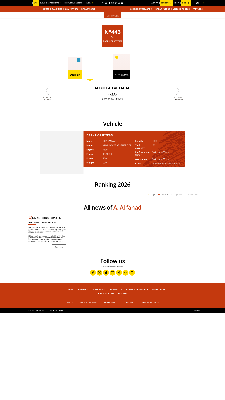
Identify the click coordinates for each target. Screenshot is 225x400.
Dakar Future (162, 9)
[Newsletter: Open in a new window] (119, 3)
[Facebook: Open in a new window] (103, 3)
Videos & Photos (181, 9)
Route (71, 376)
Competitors (166, 3)
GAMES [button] (88, 3)
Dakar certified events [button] (49, 3)
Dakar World (115, 376)
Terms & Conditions (88, 389)
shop (185, 3)
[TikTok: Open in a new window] (116, 3)
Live (35, 3)
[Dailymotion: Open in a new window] (109, 3)
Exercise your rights (150, 389)
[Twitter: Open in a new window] (106, 3)
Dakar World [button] (88, 9)
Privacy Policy (109, 389)
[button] (198, 3)
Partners (198, 9)
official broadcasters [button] (72, 3)
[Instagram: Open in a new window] (112, 3)
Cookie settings (55, 397)
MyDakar (154, 3)
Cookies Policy (128, 389)
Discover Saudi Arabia (140, 9)
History (69, 389)
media (176, 3)
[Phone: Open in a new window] (122, 3)
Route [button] (46, 9)
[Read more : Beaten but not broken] (47, 319)
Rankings (57, 9)
